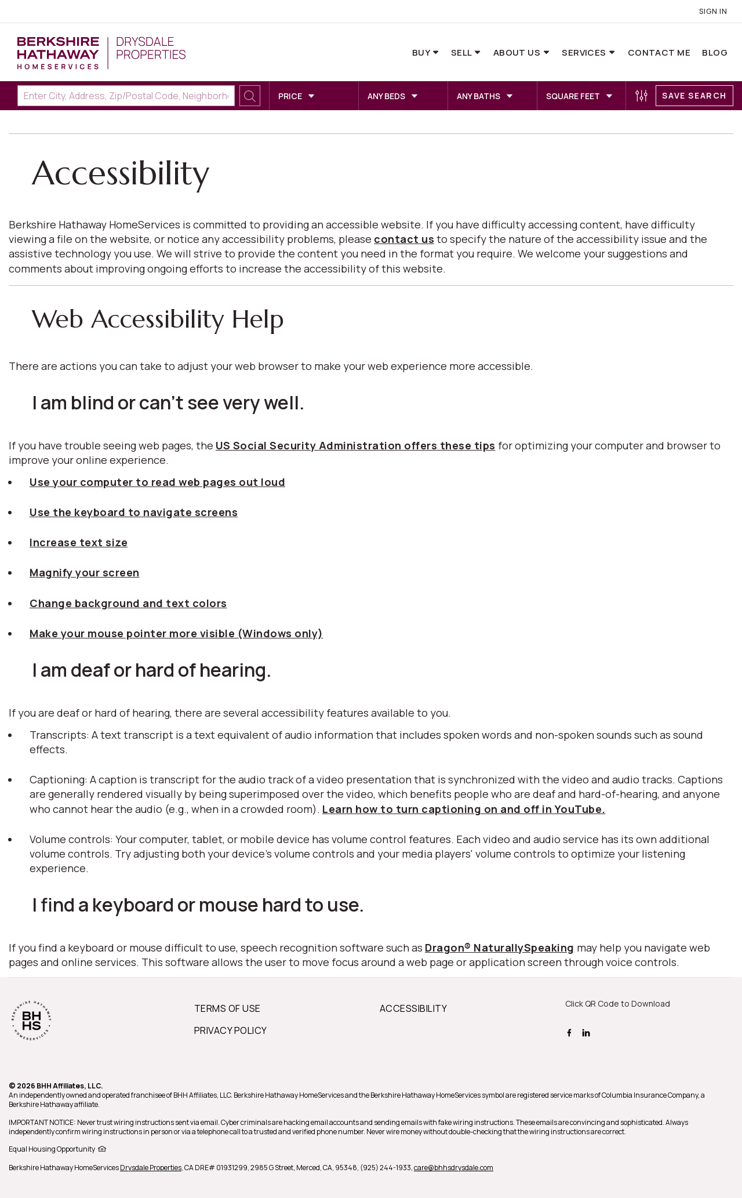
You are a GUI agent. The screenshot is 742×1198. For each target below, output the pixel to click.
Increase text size (79, 542)
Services (585, 52)
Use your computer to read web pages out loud (157, 482)
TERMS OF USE (227, 1008)
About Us (518, 52)
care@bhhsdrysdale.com (453, 1167)
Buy (422, 52)
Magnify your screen (85, 572)
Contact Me (659, 52)
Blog (715, 52)
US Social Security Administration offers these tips (356, 445)
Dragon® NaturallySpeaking (499, 947)
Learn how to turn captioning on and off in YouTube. (464, 809)
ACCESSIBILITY (413, 1008)
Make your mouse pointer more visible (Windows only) (176, 633)
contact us (404, 239)
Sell (462, 52)
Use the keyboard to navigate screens (134, 512)
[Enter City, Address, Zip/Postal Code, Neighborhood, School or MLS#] (126, 95)
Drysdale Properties (150, 1167)
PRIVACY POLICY (230, 1030)
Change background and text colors (128, 603)
